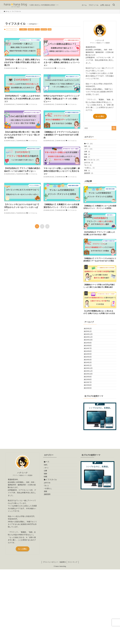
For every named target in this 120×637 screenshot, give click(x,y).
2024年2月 (90, 411)
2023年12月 (90, 420)
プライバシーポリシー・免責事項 (54, 630)
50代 (90, 149)
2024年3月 (90, 406)
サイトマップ (72, 630)
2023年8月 (90, 440)
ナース (90, 144)
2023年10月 (90, 430)
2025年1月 (90, 357)
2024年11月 (90, 367)
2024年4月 (90, 401)
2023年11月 (90, 425)
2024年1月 (90, 415)
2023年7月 (90, 445)
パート (91, 154)
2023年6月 (90, 450)
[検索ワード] (99, 128)
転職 (90, 167)
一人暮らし (23, 29)
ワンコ (37, 29)
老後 (49, 29)
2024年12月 (90, 362)
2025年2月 (90, 352)
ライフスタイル (94, 172)
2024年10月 (90, 372)
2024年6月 (90, 391)
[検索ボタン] (113, 5)
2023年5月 (90, 455)
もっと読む (100, 116)
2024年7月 (90, 386)
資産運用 (30, 29)
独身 (90, 163)
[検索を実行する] (114, 128)
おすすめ (43, 29)
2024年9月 (90, 376)
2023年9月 (90, 435)
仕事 (90, 158)
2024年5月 (90, 396)
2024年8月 (90, 381)
